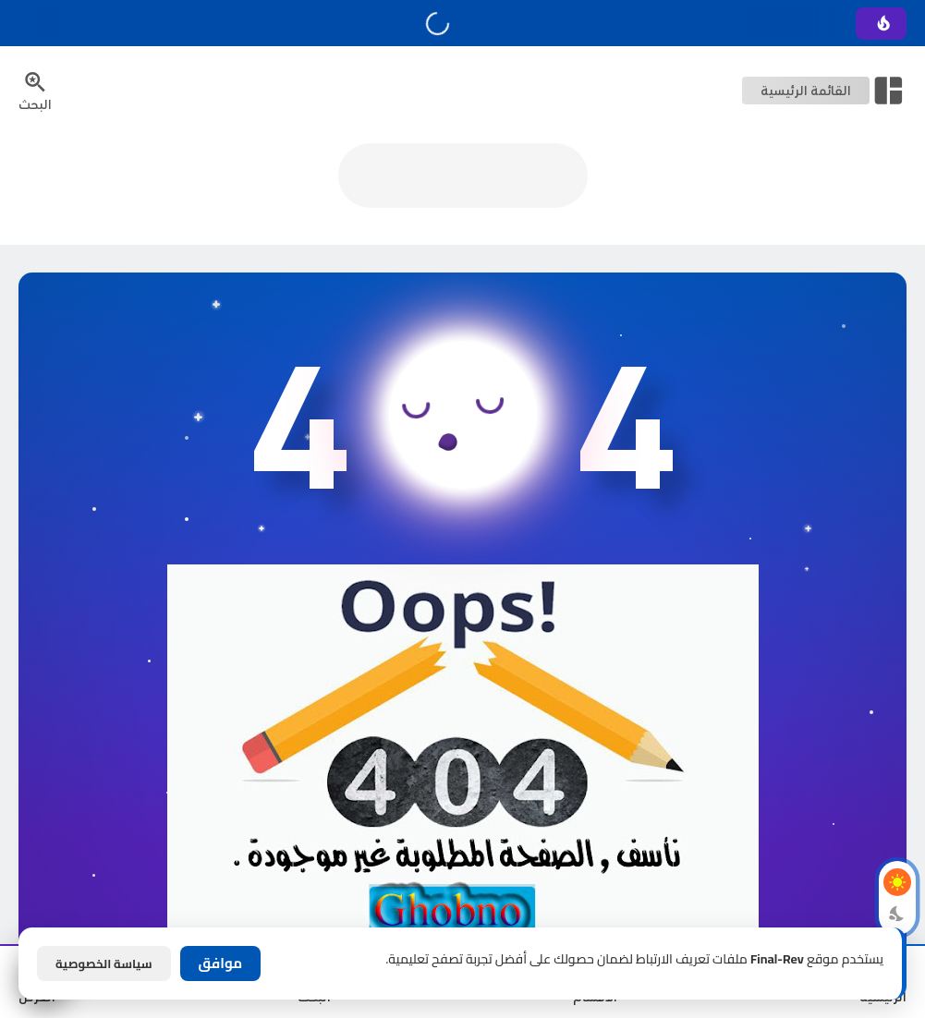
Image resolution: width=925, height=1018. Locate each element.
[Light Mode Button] (897, 882)
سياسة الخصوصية (103, 963)
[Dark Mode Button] (897, 913)
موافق (221, 963)
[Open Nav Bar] (824, 90)
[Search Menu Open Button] (35, 90)
